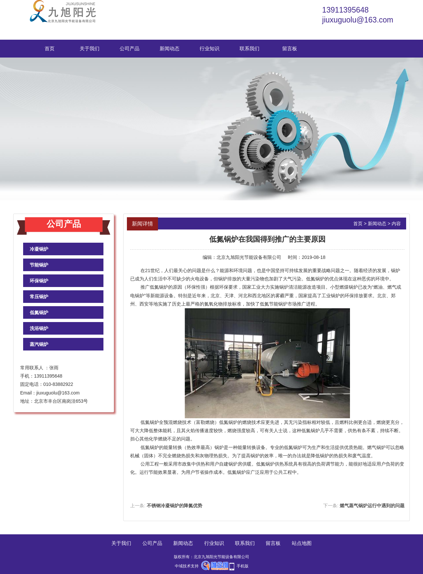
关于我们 (89, 48)
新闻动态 (169, 48)
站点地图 (302, 543)
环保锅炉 (39, 280)
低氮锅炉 (39, 312)
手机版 (243, 566)
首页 (50, 48)
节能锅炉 (39, 264)
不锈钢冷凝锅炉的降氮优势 (174, 505)
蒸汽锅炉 (39, 344)
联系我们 (249, 48)
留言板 (289, 48)
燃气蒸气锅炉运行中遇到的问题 (372, 505)
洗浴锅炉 (39, 328)
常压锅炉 (39, 296)
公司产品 (129, 48)
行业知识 (209, 48)
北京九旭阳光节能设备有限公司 (248, 257)
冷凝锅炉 (39, 249)
